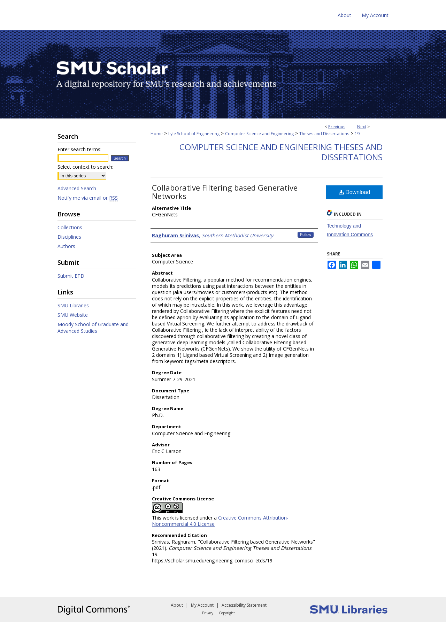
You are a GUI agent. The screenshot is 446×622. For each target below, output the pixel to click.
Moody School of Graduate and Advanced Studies (93, 327)
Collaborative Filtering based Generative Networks (225, 191)
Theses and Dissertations (324, 134)
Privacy (207, 613)
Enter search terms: (79, 149)
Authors (66, 246)
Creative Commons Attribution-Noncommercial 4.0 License (220, 520)
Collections (69, 227)
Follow (305, 234)
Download (354, 192)
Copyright (227, 613)
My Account (202, 605)
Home (157, 134)
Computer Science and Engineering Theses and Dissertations (281, 152)
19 (357, 134)
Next (361, 127)
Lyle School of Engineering (194, 134)
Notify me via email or (87, 197)
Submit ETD (70, 275)
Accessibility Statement (244, 605)
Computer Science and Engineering (259, 134)
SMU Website (72, 315)
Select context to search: (85, 166)
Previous (336, 127)
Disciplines (69, 236)
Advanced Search (76, 188)
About (177, 605)
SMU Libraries (73, 305)
